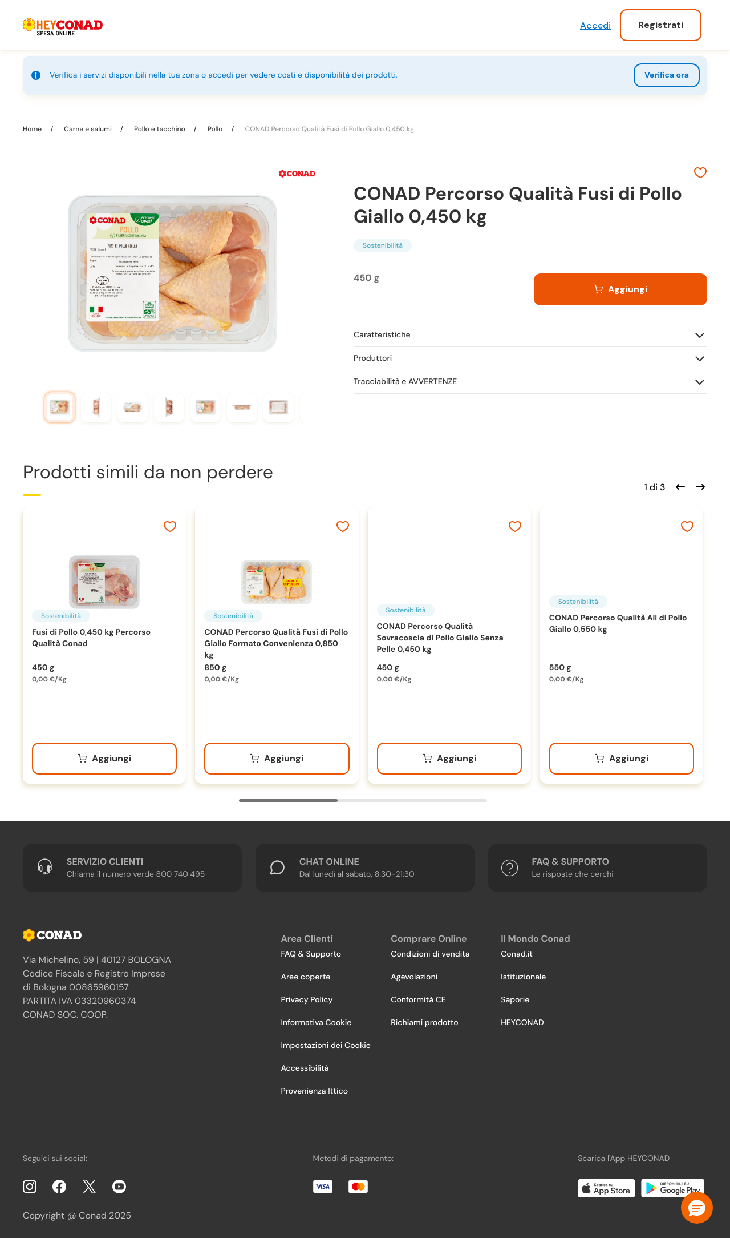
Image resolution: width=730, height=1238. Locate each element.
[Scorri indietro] (679, 481)
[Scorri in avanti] (698, 481)
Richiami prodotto (424, 1019)
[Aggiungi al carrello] (620, 285)
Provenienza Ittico (314, 1087)
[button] (697, 1208)
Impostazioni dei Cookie (326, 1042)
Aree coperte (305, 973)
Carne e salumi (87, 125)
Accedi (595, 25)
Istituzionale (523, 973)
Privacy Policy (306, 996)
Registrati (660, 25)
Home (33, 125)
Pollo (215, 125)
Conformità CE (418, 996)
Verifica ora (666, 75)
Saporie (515, 996)
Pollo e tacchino (159, 125)
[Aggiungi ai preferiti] (700, 170)
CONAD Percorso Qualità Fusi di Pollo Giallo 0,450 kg (328, 125)
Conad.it (517, 950)
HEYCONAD (522, 1019)
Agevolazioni (414, 973)
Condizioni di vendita (430, 950)
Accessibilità (304, 1064)
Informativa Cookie (316, 1019)
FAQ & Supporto (311, 950)
